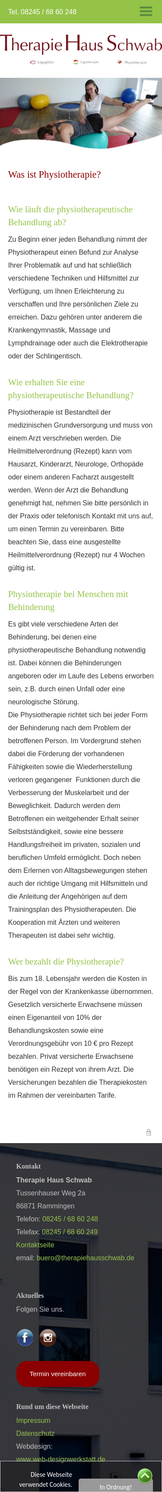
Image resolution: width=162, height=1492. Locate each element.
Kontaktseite (35, 1245)
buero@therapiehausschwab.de (85, 1258)
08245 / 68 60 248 (48, 12)
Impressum (33, 1420)
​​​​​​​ (81, 50)
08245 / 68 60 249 (70, 1232)
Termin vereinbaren (58, 1373)
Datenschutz (35, 1433)
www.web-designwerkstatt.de (60, 1459)
